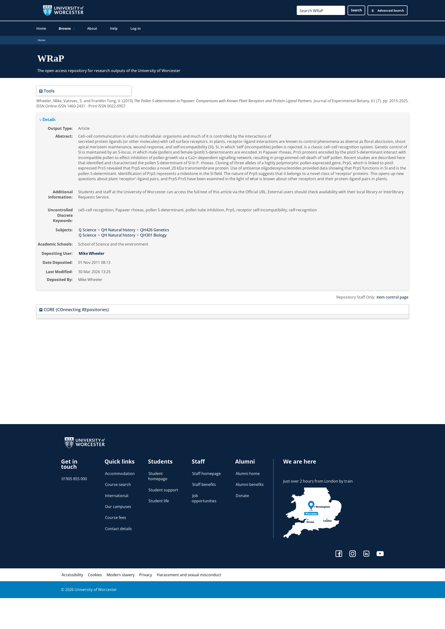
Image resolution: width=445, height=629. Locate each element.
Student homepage (157, 476)
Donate (242, 496)
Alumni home (248, 474)
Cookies (95, 575)
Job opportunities (204, 499)
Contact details (118, 529)
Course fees (115, 518)
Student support (163, 490)
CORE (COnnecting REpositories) (74, 310)
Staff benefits (204, 485)
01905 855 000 (74, 479)
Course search (118, 485)
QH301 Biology (153, 235)
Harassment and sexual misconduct (189, 575)
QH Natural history (118, 230)
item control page (392, 297)
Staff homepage (206, 474)
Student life (158, 501)
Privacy (145, 575)
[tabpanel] (222, 201)
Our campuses (118, 507)
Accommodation (120, 474)
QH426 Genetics (154, 230)
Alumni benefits (250, 485)
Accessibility (72, 575)
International (116, 496)
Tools (47, 91)
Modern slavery (120, 575)
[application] (73, 29)
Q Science (87, 230)
